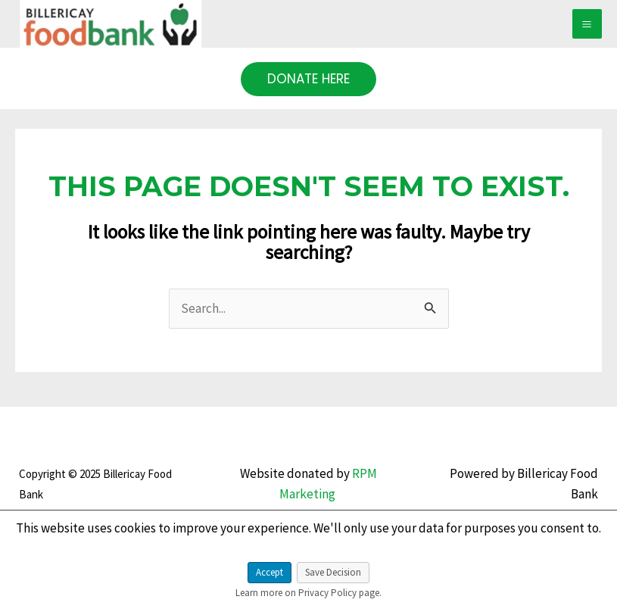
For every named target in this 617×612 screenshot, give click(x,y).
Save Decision (333, 572)
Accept (269, 572)
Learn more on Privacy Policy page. (308, 592)
